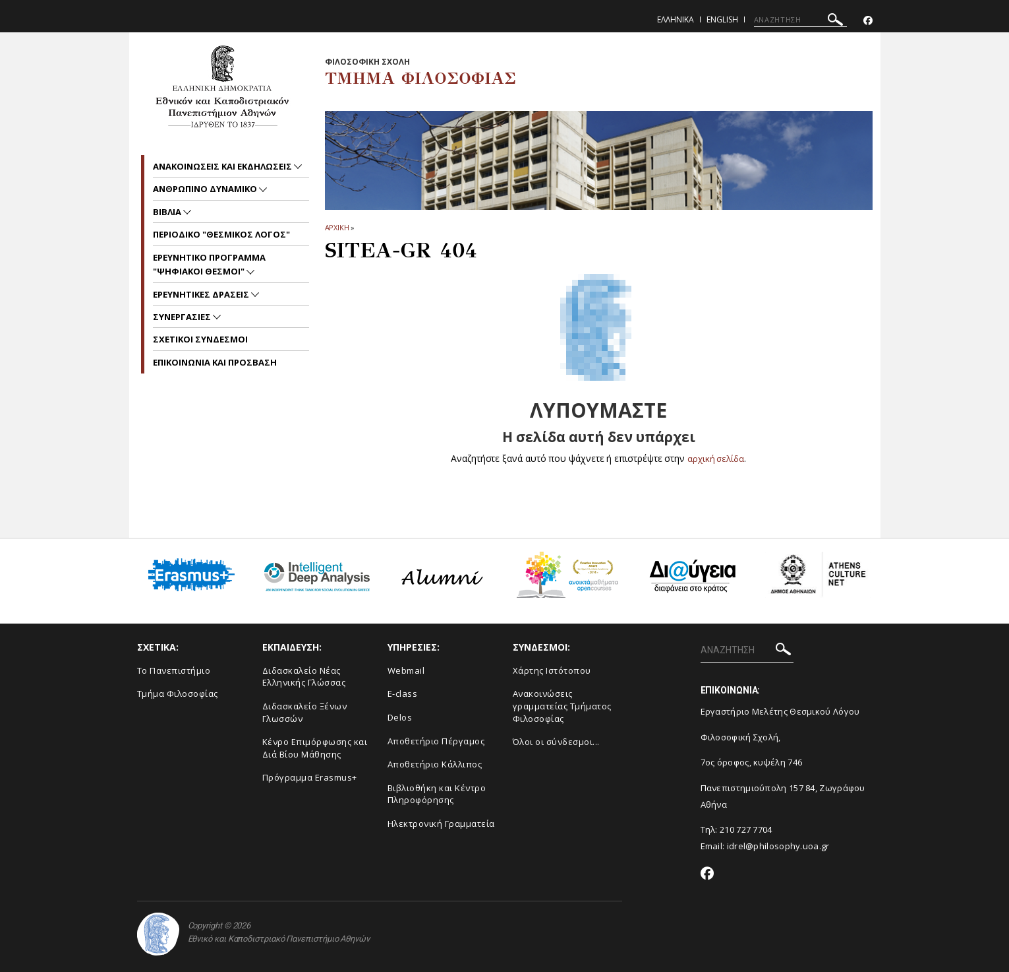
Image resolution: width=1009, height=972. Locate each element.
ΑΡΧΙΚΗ (337, 227)
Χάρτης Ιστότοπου (552, 670)
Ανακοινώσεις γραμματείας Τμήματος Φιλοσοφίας (562, 706)
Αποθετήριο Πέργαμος (436, 741)
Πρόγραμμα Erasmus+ (309, 777)
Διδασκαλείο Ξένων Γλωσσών (304, 712)
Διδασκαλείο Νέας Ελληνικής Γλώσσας (304, 676)
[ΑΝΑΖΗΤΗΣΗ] (800, 20)
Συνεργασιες (183, 317)
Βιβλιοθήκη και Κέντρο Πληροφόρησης (437, 794)
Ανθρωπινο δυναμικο (206, 189)
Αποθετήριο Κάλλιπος (435, 764)
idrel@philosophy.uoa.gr (778, 846)
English (722, 19)
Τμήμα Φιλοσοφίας (177, 693)
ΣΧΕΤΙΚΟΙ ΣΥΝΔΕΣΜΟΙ (200, 339)
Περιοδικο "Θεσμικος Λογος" (221, 234)
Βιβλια (168, 212)
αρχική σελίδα (716, 458)
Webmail (406, 670)
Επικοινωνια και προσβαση (215, 362)
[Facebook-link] (868, 20)
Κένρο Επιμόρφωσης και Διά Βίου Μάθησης (315, 748)
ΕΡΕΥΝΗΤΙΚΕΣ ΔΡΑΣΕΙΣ (202, 294)
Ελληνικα (675, 19)
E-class (403, 693)
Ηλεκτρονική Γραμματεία (441, 823)
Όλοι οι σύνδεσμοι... (556, 742)
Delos (400, 717)
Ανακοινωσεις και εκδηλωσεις (223, 166)
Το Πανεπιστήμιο (174, 670)
